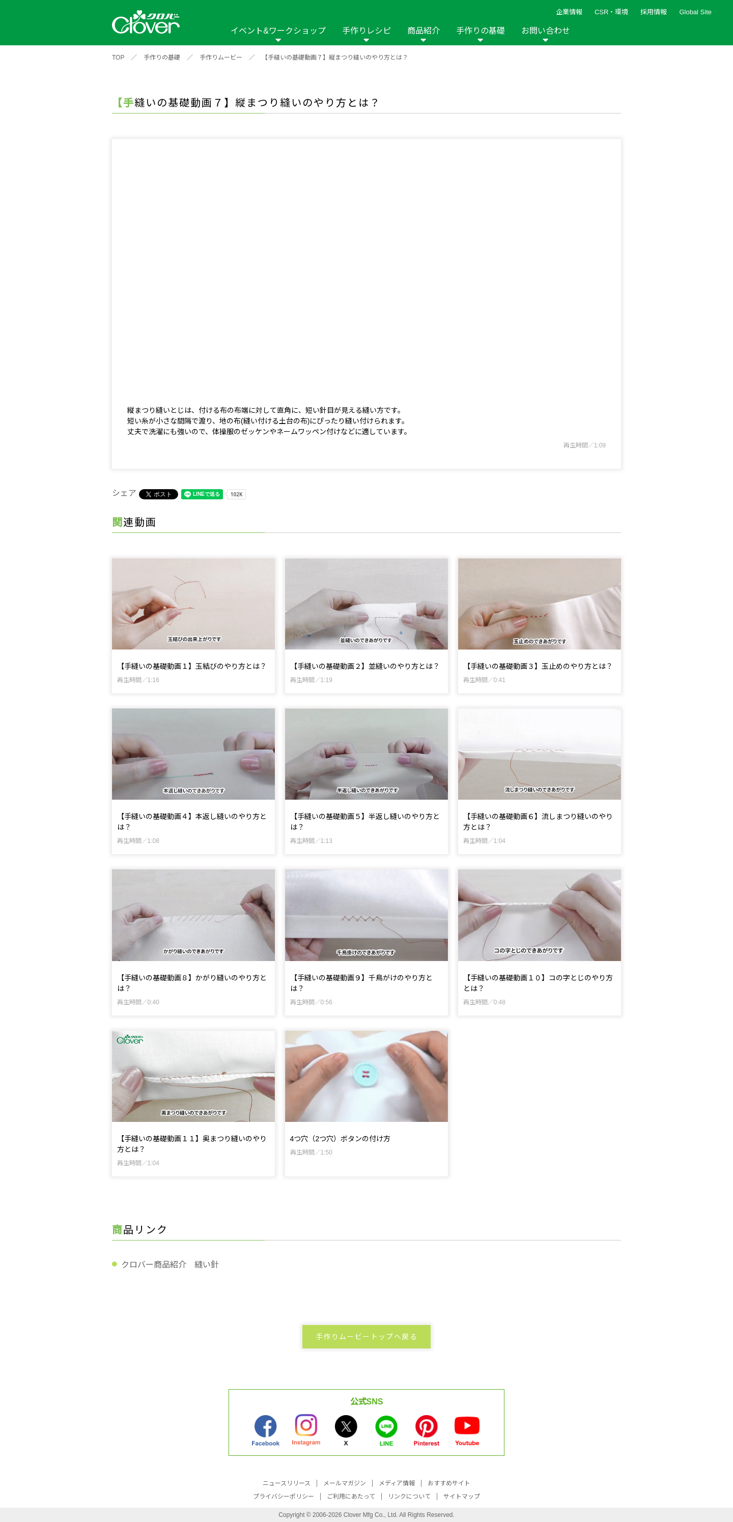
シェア (124, 493)
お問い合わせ (545, 30)
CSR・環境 (611, 12)
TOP (118, 57)
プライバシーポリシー (283, 1496)
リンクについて (409, 1496)
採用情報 (653, 12)
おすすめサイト (449, 1483)
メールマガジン (344, 1483)
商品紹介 (423, 30)
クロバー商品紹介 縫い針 (170, 1264)
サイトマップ (461, 1496)
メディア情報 (397, 1483)
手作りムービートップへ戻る (366, 1337)
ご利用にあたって (351, 1496)
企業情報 (569, 12)
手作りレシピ (366, 30)
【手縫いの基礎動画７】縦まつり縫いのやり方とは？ (335, 57)
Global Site (695, 12)
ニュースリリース (287, 1483)
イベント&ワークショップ (278, 30)
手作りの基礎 (480, 30)
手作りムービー (221, 57)
